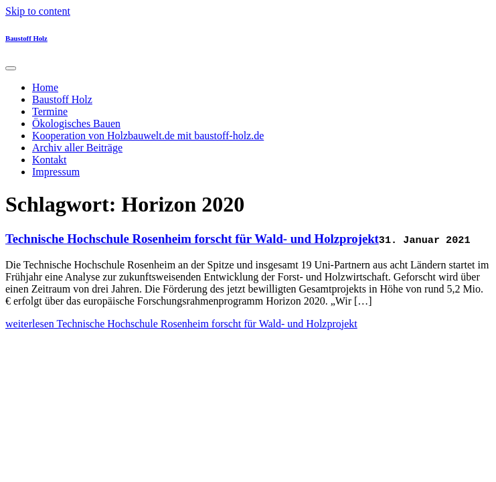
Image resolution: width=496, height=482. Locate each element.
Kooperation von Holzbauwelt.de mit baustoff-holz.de (148, 135)
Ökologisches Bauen (76, 123)
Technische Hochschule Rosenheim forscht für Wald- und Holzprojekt (192, 239)
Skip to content (37, 11)
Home (45, 87)
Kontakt (49, 159)
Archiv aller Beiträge (77, 147)
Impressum (56, 171)
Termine (50, 111)
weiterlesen (181, 323)
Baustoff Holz (26, 38)
